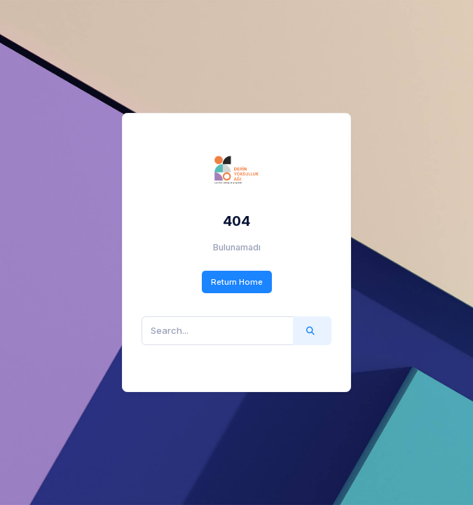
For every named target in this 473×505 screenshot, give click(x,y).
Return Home (237, 282)
